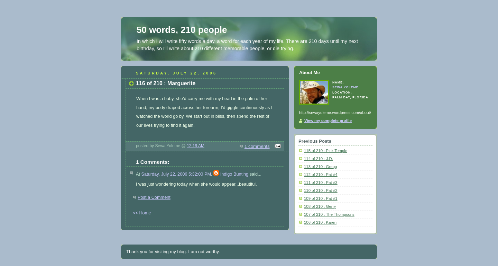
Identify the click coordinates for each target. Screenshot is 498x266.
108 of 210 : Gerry (320, 206)
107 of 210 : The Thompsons (329, 214)
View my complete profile (328, 120)
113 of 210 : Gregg (320, 167)
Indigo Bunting (234, 174)
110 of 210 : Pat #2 (321, 190)
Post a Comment (154, 197)
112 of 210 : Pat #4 (321, 174)
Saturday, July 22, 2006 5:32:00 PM (176, 174)
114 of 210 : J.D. (318, 159)
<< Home (142, 212)
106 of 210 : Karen (320, 222)
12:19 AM (195, 145)
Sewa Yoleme (345, 87)
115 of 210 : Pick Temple (325, 151)
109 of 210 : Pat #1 (321, 198)
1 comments (257, 146)
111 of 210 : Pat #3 (321, 182)
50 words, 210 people (182, 30)
